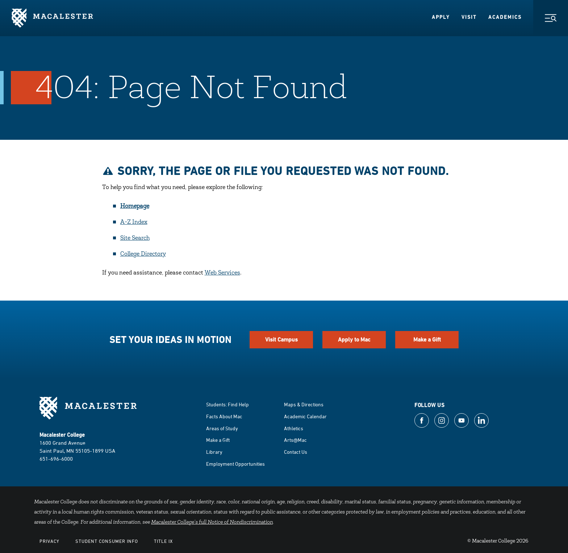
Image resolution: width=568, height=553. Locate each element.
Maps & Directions (303, 404)
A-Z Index (133, 222)
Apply (441, 17)
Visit (469, 17)
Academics (505, 17)
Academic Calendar (305, 416)
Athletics (293, 428)
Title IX (163, 541)
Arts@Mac (295, 440)
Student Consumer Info (106, 541)
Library (214, 452)
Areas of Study (222, 428)
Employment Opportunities (235, 464)
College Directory (143, 254)
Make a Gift (427, 339)
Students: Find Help (227, 404)
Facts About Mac (224, 416)
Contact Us (295, 452)
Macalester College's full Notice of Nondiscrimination (212, 522)
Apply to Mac (354, 339)
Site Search (135, 238)
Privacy (49, 541)
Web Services (222, 273)
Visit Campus (281, 339)
